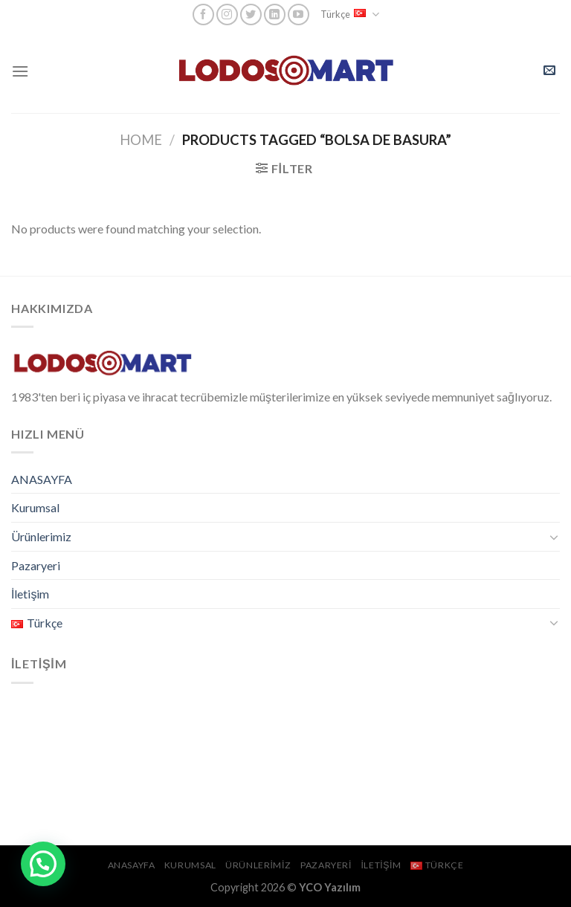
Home (141, 140)
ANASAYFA (41, 479)
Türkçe (349, 14)
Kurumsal (35, 507)
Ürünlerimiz (41, 536)
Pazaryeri (35, 565)
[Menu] (20, 71)
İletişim (30, 594)
